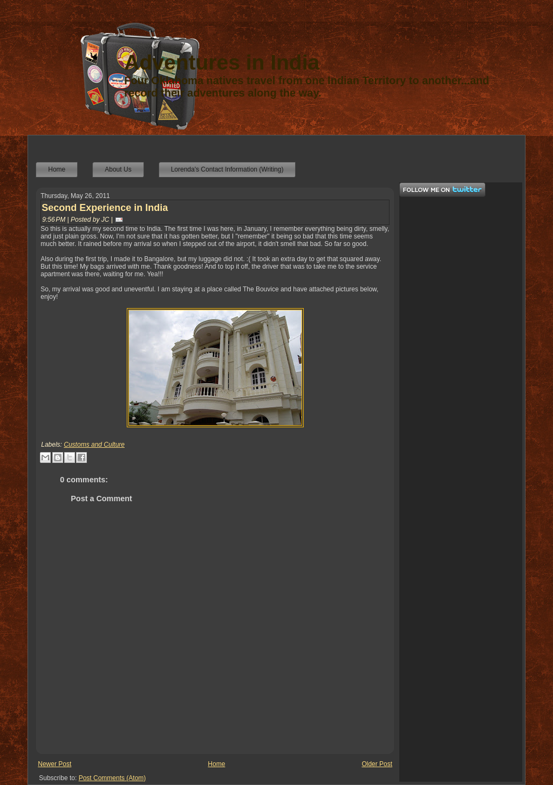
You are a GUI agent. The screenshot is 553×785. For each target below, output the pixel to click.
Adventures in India (221, 62)
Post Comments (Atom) (112, 778)
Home (216, 764)
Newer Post (54, 764)
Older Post (376, 764)
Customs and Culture (94, 444)
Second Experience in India (105, 207)
